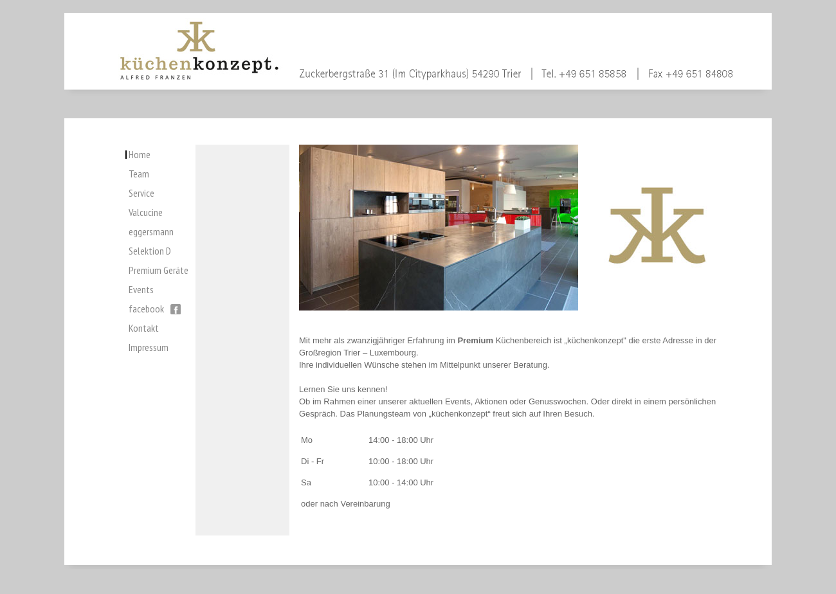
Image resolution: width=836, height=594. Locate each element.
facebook (155, 308)
